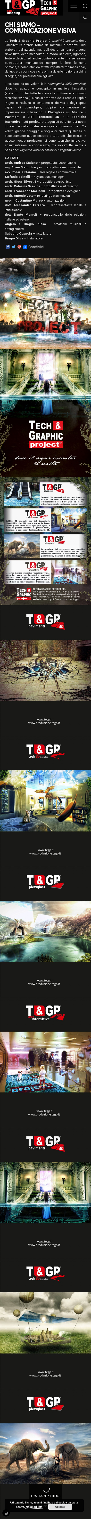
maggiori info (33, 1506)
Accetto (60, 1507)
